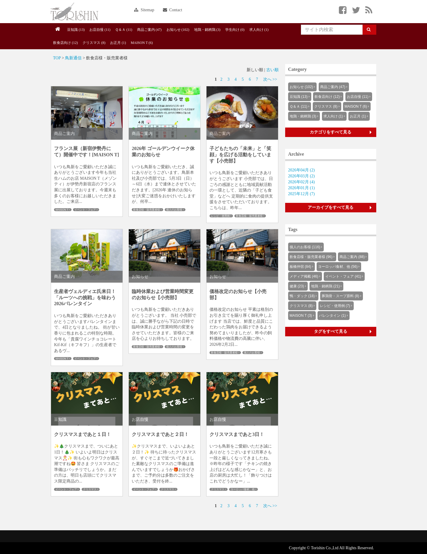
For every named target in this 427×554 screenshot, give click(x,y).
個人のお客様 (174, 209)
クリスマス (89, 489)
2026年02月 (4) (301, 182)
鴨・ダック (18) (302, 296)
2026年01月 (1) (301, 188)
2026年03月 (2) (301, 176)
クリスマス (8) (93, 43)
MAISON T (61, 209)
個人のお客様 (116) (305, 247)
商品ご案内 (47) (149, 30)
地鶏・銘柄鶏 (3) (207, 30)
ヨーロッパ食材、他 (243, 489)
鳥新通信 (73, 58)
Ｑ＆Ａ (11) (123, 30)
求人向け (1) (259, 30)
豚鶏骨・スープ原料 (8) (340, 296)
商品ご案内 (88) (352, 257)
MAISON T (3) (301, 315)
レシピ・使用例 (220, 215)
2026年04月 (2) (301, 170)
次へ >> (270, 79)
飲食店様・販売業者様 (146, 209)
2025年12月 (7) (301, 194)
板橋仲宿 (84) (300, 267)
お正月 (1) (118, 43)
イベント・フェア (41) (343, 276)
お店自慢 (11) (99, 30)
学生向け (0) (235, 30)
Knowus (74, 11)
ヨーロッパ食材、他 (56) (338, 267)
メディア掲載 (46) (304, 276)
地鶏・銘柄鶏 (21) (325, 286)
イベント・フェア (85, 209)
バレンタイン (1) (332, 315)
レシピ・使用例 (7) (335, 306)
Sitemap (144, 10)
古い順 (272, 70)
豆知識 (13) (76, 30)
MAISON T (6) (142, 43)
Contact (172, 10)
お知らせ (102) (177, 30)
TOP (57, 58)
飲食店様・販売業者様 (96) (311, 257)
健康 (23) (297, 286)
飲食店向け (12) (65, 43)
